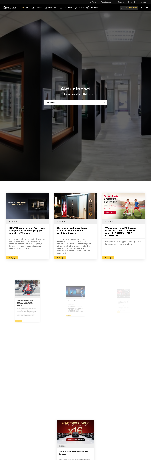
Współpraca (66, 7)
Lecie (25, 7)
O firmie (79, 7)
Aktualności (50, 103)
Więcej (12, 258)
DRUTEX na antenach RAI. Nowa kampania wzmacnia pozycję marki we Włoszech (27, 230)
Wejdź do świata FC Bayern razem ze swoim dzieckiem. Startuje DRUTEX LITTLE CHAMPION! (120, 232)
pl (147, 8)
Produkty (37, 7)
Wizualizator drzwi (128, 7)
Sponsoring (92, 7)
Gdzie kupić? (51, 7)
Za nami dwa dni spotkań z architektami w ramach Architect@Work (72, 230)
